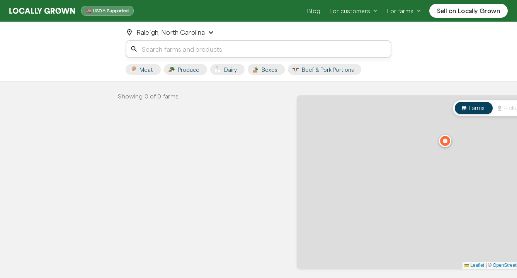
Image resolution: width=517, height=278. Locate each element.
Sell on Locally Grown (468, 11)
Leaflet (474, 265)
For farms (404, 10)
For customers (354, 10)
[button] (445, 141)
